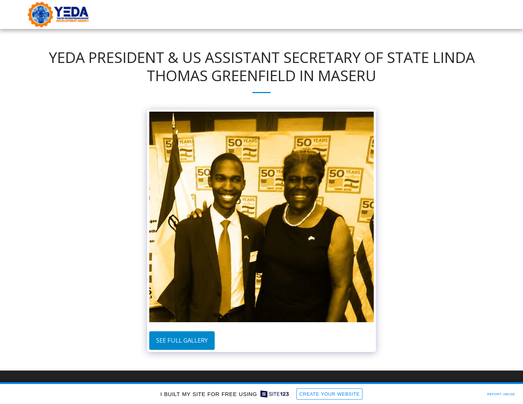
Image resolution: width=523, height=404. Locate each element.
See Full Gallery (182, 340)
